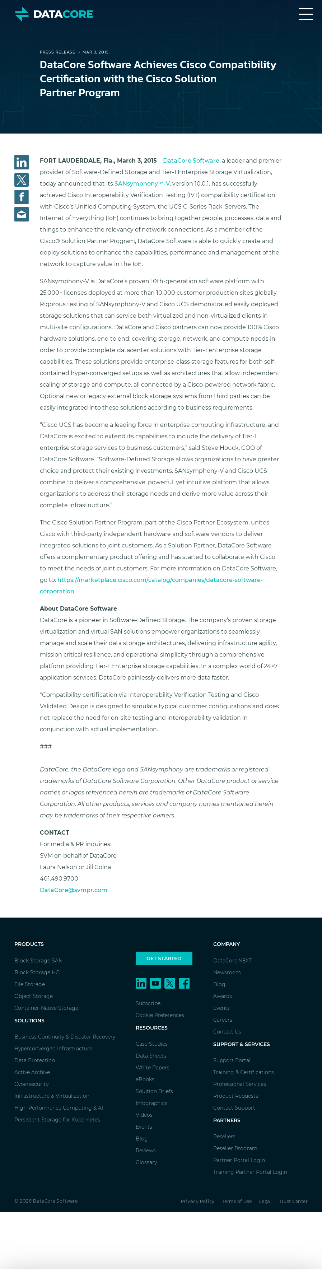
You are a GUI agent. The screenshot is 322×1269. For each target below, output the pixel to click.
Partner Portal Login (239, 1160)
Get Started (164, 958)
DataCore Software (191, 160)
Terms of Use (237, 1201)
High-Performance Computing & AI (58, 1108)
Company (226, 944)
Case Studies (152, 1044)
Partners (227, 1120)
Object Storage (33, 996)
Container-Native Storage (46, 1008)
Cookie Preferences (160, 1015)
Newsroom (227, 972)
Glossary (146, 1162)
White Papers (152, 1067)
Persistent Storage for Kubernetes (57, 1119)
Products (29, 944)
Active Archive (32, 1072)
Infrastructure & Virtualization (51, 1096)
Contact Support (234, 1108)
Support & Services (241, 1044)
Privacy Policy (198, 1201)
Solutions (29, 1020)
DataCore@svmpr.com (73, 890)
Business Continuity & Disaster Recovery (64, 1037)
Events (144, 1127)
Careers (222, 1020)
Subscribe (148, 1003)
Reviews (146, 1150)
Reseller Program (235, 1148)
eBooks (145, 1079)
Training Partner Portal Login (250, 1172)
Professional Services (239, 1084)
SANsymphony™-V (142, 183)
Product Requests (235, 1096)
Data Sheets (151, 1056)
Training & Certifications (243, 1072)
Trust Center (293, 1201)
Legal (265, 1201)
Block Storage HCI (37, 972)
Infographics (151, 1103)
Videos (144, 1115)
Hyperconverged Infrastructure (53, 1048)
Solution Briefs (154, 1091)
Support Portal (232, 1060)
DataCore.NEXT (232, 960)
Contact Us (227, 1031)
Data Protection (34, 1060)
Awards (222, 996)
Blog (142, 1138)
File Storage (29, 984)
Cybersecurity (31, 1084)
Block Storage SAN (38, 960)
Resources (152, 1028)
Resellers (224, 1136)
